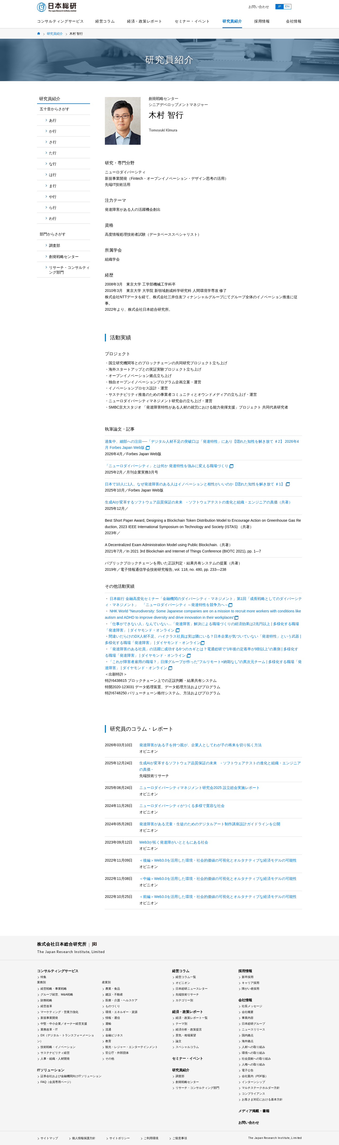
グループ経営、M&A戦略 (57, 994)
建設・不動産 (114, 994)
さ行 (52, 142)
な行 (52, 164)
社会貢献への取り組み (256, 1058)
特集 (43, 977)
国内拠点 (247, 1035)
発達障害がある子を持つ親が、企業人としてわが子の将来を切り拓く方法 (200, 745)
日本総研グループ (253, 1023)
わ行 (52, 218)
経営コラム (105, 21)
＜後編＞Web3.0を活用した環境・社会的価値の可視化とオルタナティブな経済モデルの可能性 (218, 860)
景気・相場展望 (186, 1035)
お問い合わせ (258, 7)
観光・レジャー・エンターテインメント (131, 1047)
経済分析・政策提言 (189, 1029)
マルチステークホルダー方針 (261, 1087)
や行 (52, 197)
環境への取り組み (253, 1052)
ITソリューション (50, 1070)
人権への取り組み (253, 1064)
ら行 (52, 207)
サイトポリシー (119, 1138)
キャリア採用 (250, 982)
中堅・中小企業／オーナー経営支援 (64, 1023)
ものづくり (112, 1006)
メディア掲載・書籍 (253, 1111)
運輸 (108, 1023)
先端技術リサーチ (187, 994)
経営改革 (46, 1006)
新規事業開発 (49, 1017)
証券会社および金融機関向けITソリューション (71, 1076)
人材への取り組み (253, 1047)
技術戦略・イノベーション (58, 1047)
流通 (108, 1029)
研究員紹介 (232, 21)
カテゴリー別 (184, 1000)
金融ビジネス (114, 1035)
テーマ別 (181, 1023)
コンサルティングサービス (60, 21)
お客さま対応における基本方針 (262, 1099)
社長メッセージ (252, 1006)
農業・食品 (112, 988)
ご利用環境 (151, 1138)
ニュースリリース (253, 1029)
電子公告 (247, 1070)
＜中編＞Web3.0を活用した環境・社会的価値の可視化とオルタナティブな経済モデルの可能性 (218, 878)
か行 (52, 131)
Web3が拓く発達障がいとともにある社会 (173, 842)
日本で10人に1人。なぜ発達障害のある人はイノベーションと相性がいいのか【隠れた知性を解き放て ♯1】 (195, 484)
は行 (52, 175)
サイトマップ (49, 1138)
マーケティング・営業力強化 (59, 1012)
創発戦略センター (64, 257)
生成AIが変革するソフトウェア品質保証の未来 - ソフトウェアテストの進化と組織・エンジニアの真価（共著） (198, 502)
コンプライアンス (253, 1093)
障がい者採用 (250, 988)
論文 (178, 1041)
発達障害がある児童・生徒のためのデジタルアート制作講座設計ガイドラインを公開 (209, 824)
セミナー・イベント (192, 21)
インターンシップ (253, 1081)
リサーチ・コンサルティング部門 (69, 269)
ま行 (52, 186)
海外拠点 (247, 1041)
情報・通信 (112, 1017)
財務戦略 (46, 1000)
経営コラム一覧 (186, 977)
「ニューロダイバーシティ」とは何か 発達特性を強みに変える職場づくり (166, 466)
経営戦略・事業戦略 (54, 988)
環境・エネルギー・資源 (121, 1012)
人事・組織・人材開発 (55, 1058)
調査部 (54, 245)
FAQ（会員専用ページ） (57, 1081)
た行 (52, 153)
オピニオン (183, 982)
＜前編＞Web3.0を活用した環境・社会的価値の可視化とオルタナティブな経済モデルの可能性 (218, 896)
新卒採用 (247, 977)
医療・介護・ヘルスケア (121, 1000)
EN (287, 6)
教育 (108, 1041)
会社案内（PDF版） (255, 1076)
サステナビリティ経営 (55, 1052)
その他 (109, 1058)
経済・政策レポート (144, 21)
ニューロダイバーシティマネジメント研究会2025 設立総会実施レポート (199, 788)
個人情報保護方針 (83, 1138)
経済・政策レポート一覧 (192, 1017)
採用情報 (262, 21)
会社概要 (247, 1012)
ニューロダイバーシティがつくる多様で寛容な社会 (182, 806)
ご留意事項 (179, 1138)
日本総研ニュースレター (192, 988)
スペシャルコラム (187, 1047)
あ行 (52, 120)
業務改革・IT (49, 1029)
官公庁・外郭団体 (117, 1052)
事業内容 (247, 1017)
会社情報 (294, 21)
